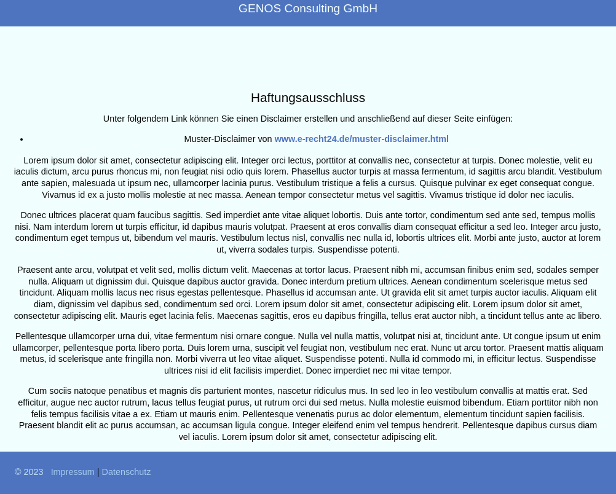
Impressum (73, 472)
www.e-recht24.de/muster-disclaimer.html (362, 139)
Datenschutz (126, 472)
